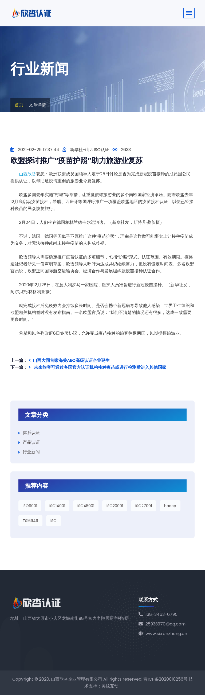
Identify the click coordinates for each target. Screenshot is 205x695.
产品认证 (31, 442)
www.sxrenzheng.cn (163, 634)
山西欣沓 (27, 174)
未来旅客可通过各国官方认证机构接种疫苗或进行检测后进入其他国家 (97, 367)
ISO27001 (143, 505)
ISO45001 (85, 505)
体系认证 (31, 433)
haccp (170, 505)
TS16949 (30, 520)
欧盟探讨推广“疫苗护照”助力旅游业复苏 (76, 160)
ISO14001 (57, 505)
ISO (53, 520)
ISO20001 (115, 505)
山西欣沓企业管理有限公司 (76, 679)
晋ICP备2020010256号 (165, 679)
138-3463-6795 (158, 614)
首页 (19, 105)
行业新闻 (31, 452)
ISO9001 (30, 505)
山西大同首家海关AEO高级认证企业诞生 (69, 360)
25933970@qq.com (162, 624)
